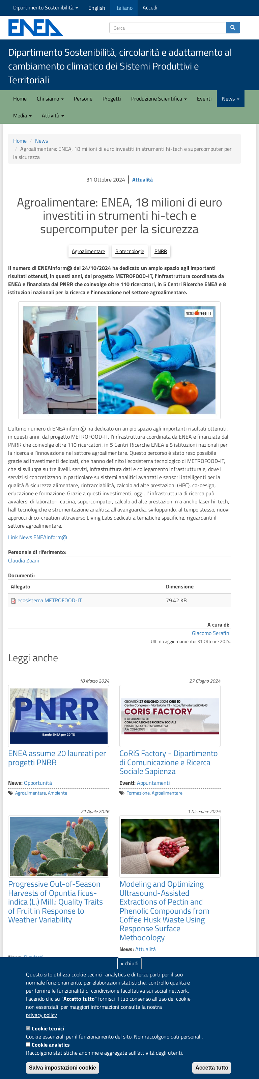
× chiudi (129, 963)
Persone (83, 98)
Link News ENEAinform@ (37, 537)
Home (20, 98)
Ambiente (57, 793)
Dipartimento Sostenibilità (45, 7)
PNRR (160, 251)
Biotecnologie (129, 251)
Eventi (204, 98)
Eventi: (127, 783)
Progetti (112, 98)
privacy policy (41, 1015)
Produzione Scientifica (159, 98)
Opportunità (38, 783)
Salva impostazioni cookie (62, 1068)
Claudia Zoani (23, 560)
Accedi (150, 7)
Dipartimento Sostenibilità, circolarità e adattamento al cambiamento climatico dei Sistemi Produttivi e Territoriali (120, 66)
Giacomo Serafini (211, 633)
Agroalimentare (88, 251)
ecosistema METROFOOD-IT (50, 600)
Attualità (142, 179)
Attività (53, 115)
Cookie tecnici (48, 1028)
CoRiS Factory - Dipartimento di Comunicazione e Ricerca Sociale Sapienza (168, 762)
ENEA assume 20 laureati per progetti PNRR (57, 757)
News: (15, 783)
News (230, 98)
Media (22, 115)
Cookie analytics (51, 1045)
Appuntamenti (153, 783)
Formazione (138, 793)
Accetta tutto (211, 1068)
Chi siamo (50, 98)
